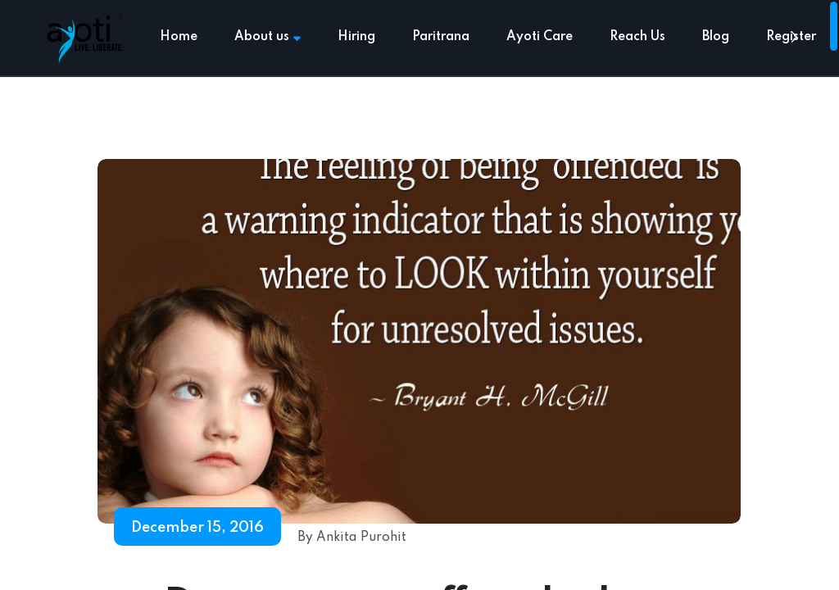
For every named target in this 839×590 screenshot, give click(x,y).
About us (267, 36)
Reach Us (637, 36)
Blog (715, 36)
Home (178, 36)
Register (791, 36)
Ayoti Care (539, 36)
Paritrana (440, 36)
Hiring (356, 36)
